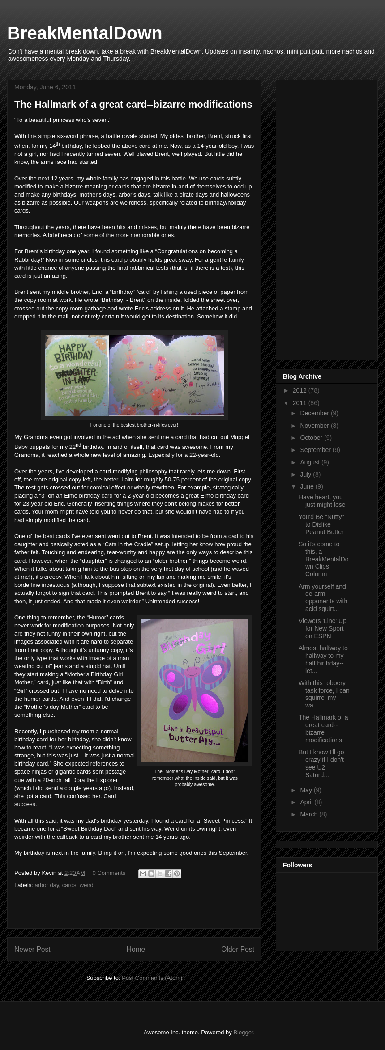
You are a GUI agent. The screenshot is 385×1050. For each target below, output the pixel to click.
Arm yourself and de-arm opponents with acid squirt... (323, 597)
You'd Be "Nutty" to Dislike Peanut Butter (321, 524)
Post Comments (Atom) (152, 978)
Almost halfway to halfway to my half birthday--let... (323, 659)
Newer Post (32, 949)
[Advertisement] (310, 217)
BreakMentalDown (85, 33)
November (315, 425)
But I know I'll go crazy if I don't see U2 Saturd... (321, 763)
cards (69, 885)
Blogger (243, 1032)
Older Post (237, 949)
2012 (300, 390)
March (309, 814)
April (307, 802)
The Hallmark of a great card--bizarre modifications (323, 728)
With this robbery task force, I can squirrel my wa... (324, 694)
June (307, 486)
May (306, 790)
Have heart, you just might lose (322, 501)
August (310, 462)
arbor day (47, 885)
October (312, 437)
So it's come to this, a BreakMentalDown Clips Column (324, 558)
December (315, 413)
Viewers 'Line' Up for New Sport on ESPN (322, 628)
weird (87, 885)
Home (136, 949)
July (306, 474)
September (316, 449)
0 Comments (109, 873)
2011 (300, 402)
